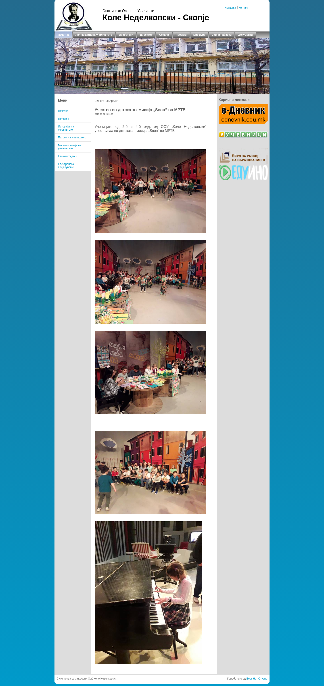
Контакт (243, 7)
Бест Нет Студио (257, 678)
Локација (230, 7)
